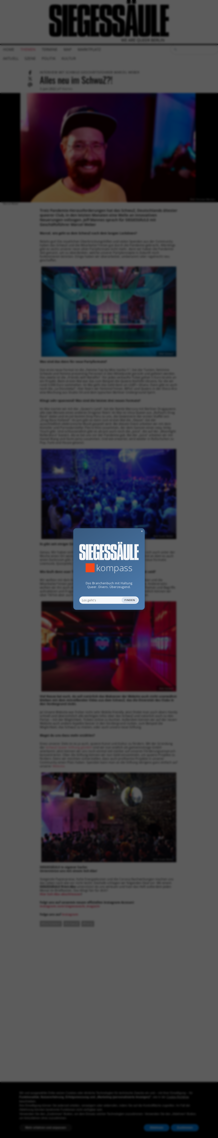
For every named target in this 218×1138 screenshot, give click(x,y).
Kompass (114, 567)
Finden (130, 600)
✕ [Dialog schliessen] (132, 531)
